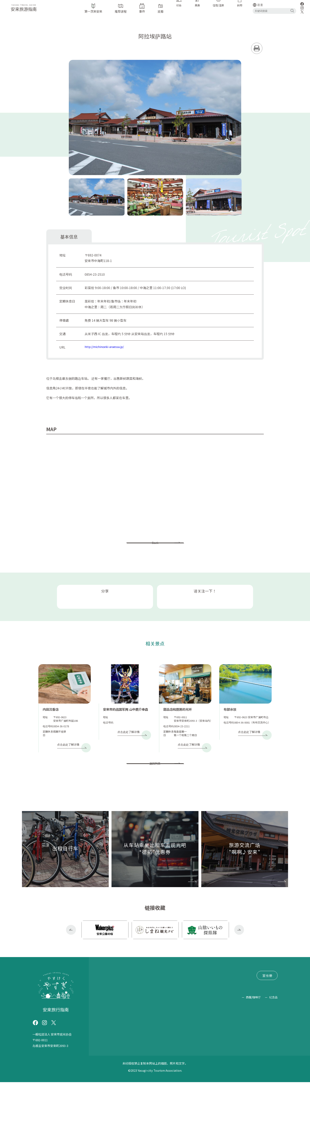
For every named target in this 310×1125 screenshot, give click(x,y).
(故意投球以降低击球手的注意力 (233, 1055)
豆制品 (107, 1077)
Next (239, 965)
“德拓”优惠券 (130, 1015)
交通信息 (162, 1008)
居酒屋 (204, 1066)
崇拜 (216, 1044)
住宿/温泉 (222, 1066)
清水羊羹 (241, 1066)
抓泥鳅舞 (252, 1044)
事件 (146, 1008)
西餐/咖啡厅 (228, 1083)
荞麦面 (107, 1055)
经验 (238, 1044)
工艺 (184, 1077)
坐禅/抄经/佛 (181, 1055)
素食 (123, 1066)
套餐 (180, 1066)
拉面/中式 (165, 1066)
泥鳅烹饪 (109, 1066)
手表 (120, 1044)
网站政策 (105, 1030)
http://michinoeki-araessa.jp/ (106, 350)
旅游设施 (106, 1044)
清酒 (274, 1066)
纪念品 (273, 1083)
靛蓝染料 (270, 1044)
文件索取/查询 (154, 1023)
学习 (227, 1044)
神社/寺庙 (135, 1044)
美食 (220, 1077)
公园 (198, 1044)
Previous (71, 965)
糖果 (255, 1066)
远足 (199, 1055)
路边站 (185, 1044)
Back (155, 550)
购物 (268, 1077)
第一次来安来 (108, 1008)
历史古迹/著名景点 (162, 1044)
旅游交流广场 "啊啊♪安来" (118, 1023)
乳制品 (146, 1077)
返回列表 (155, 794)
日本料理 (270, 1055)
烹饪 (192, 1066)
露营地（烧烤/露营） (149, 1055)
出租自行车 (106, 1015)
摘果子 (122, 1055)
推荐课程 (130, 1008)
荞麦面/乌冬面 (142, 1066)
